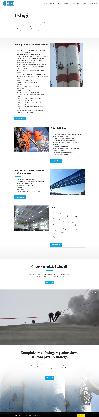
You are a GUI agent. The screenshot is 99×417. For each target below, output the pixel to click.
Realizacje (44, 3)
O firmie (52, 3)
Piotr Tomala (76, 3)
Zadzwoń (49, 282)
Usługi (58, 3)
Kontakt (85, 3)
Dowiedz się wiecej (40, 415)
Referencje (67, 3)
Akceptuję (81, 415)
